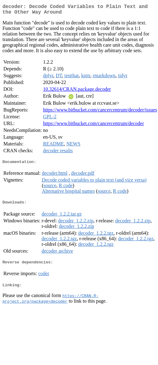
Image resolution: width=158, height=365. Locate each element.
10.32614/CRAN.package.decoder (77, 91)
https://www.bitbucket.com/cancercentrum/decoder (93, 125)
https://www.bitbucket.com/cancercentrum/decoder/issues (100, 112)
